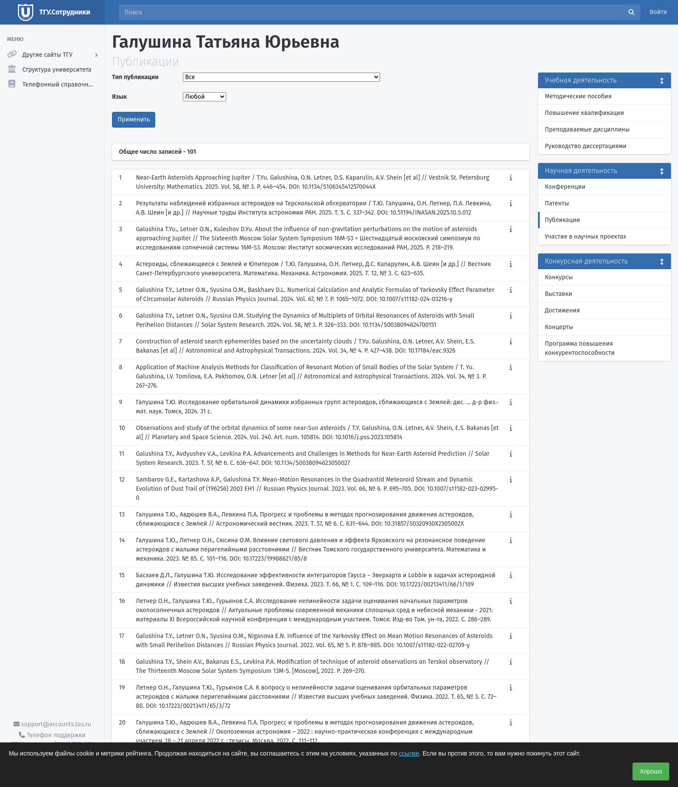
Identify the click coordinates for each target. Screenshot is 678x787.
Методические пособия (578, 96)
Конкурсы (559, 277)
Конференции (565, 187)
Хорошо (651, 771)
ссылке (409, 753)
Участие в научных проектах (585, 236)
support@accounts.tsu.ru (52, 724)
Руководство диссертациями (586, 146)
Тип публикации (135, 77)
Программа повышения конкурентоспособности (580, 348)
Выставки (558, 294)
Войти (658, 12)
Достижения (562, 310)
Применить (134, 119)
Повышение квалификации (584, 113)
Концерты (559, 327)
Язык (119, 97)
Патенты (557, 203)
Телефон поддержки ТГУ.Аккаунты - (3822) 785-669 (52, 740)
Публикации (562, 220)
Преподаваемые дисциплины (587, 129)
